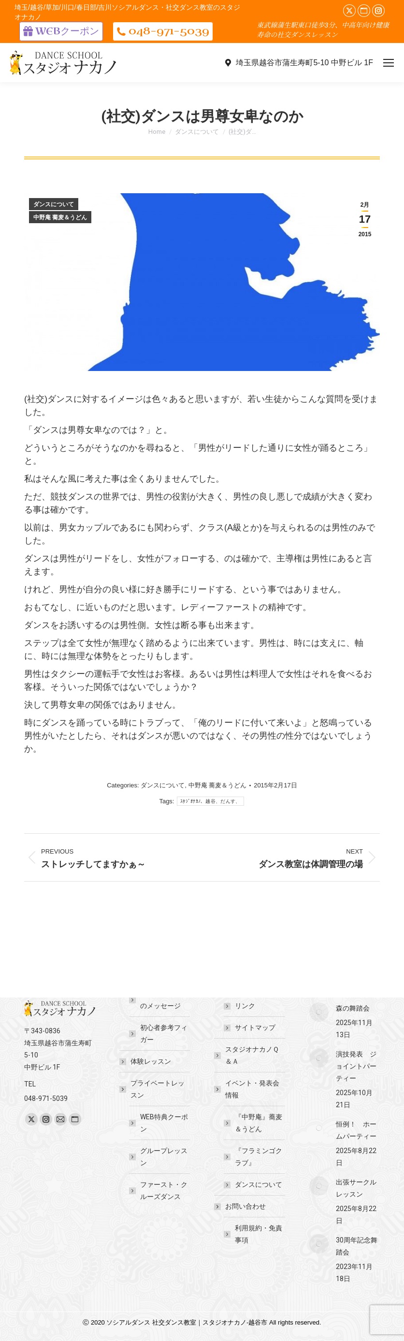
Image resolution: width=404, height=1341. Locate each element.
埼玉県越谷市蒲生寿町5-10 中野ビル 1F (298, 62)
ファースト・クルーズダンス (164, 1190)
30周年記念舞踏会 (356, 1246)
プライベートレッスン (153, 1089)
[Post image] (319, 1012)
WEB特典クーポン (164, 1123)
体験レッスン (150, 1061)
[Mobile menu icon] (388, 63)
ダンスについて (53, 204)
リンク (245, 1006)
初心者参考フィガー (164, 1033)
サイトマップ (255, 1027)
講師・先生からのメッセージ (164, 1000)
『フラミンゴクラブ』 (258, 1157)
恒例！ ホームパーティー (356, 1130)
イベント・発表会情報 (247, 1089)
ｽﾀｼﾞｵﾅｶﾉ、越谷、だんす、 (210, 801)
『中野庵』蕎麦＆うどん (258, 1123)
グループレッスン (164, 1157)
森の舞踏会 (353, 1008)
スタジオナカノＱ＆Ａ (252, 1055)
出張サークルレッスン (356, 1188)
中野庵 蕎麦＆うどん (60, 217)
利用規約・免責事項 (258, 1234)
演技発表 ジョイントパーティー (356, 1066)
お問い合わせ (241, 1206)
